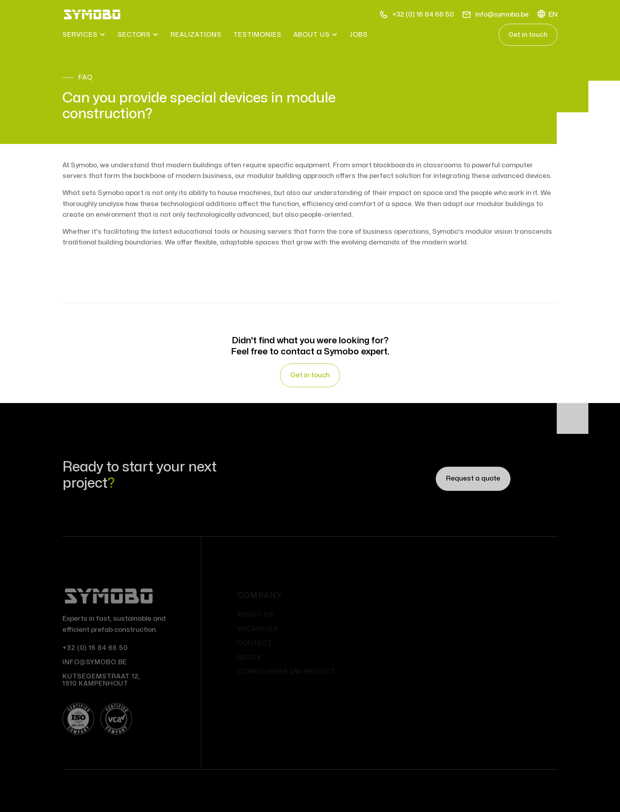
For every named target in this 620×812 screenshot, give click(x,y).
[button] (547, 14)
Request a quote (473, 479)
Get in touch (528, 35)
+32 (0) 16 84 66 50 (95, 654)
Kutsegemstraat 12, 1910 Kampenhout (101, 686)
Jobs (359, 35)
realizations (195, 35)
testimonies (257, 35)
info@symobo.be (94, 668)
